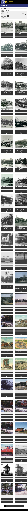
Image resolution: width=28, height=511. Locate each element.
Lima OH (7, 56)
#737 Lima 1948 (4, 186)
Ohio (4, 8)
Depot (21, 333)
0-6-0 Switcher (7, 33)
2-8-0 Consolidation (7, 149)
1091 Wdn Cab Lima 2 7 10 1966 (6, 245)
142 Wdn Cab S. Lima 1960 (6, 284)
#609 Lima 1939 (4, 167)
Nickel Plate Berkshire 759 (20, 191)
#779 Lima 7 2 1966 (4, 226)
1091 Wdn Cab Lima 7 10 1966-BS (20, 245)
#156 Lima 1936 (17, 71)
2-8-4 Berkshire (21, 168)
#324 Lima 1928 (17, 109)
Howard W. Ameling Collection (7, 73)
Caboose (7, 246)
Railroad (2, 11)
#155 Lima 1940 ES (4, 71)
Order (2, 16)
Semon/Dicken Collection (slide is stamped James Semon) (20, 288)
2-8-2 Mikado (7, 168)
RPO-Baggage (21, 460)
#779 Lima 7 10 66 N (18, 207)
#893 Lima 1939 (17, 226)
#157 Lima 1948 (4, 90)
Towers (7, 480)
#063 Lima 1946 (17, 32)
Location (2, 13)
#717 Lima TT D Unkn (18, 167)
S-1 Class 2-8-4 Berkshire (20, 287)
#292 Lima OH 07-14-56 (5, 109)
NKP (7, 55)
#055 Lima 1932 (4, 32)
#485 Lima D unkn (17, 148)
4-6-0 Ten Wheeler (7, 72)
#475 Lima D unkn (4, 148)
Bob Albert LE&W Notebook (7, 351)
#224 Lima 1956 (17, 90)
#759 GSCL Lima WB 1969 (19, 186)
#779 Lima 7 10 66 (4, 207)
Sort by (23, 13)
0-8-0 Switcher (21, 91)
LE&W (7, 375)
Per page (5, 16)
